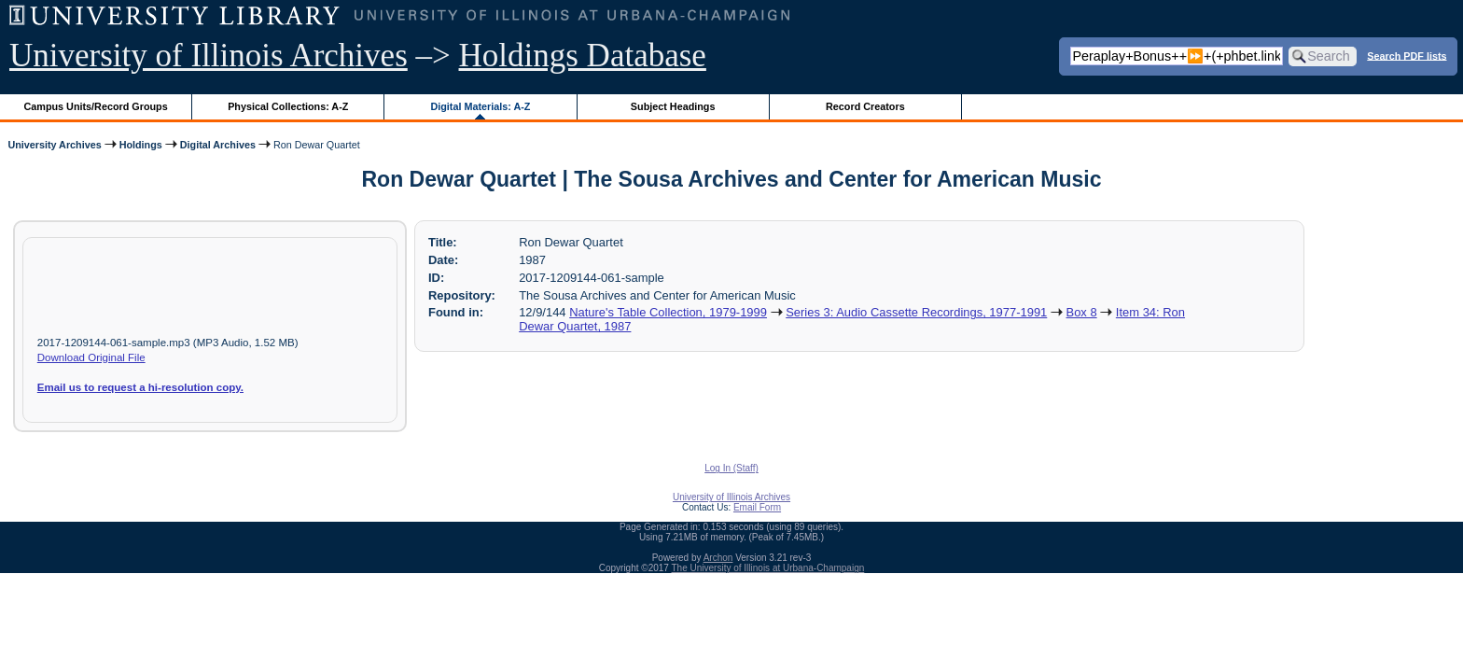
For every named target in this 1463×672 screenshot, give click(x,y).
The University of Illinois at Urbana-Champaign (768, 568)
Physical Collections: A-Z (288, 106)
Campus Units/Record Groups (96, 106)
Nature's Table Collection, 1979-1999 (668, 312)
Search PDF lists (1406, 55)
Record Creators (865, 106)
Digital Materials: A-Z (480, 106)
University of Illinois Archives (208, 55)
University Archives (54, 144)
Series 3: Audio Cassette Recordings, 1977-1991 (916, 312)
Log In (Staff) (731, 468)
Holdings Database (582, 55)
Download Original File (91, 357)
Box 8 (1081, 312)
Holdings (140, 144)
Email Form (757, 507)
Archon (718, 558)
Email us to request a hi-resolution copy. (140, 387)
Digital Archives (218, 144)
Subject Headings (673, 106)
